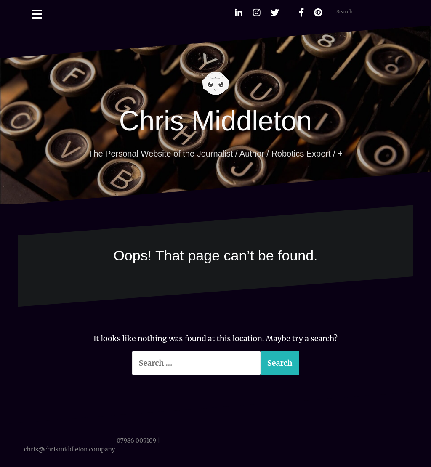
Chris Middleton (215, 120)
